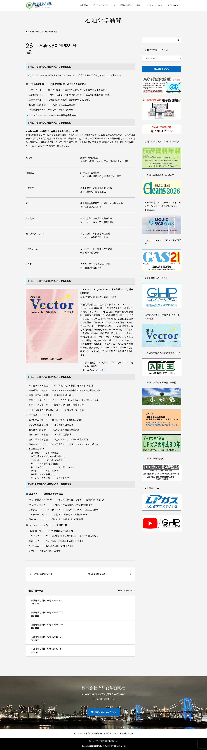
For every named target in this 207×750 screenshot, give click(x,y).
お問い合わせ (173, 5)
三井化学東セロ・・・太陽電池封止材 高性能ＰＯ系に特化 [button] (56, 84)
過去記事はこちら (161, 69)
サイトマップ (79, 733)
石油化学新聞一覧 (125, 590)
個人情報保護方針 (95, 733)
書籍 (138, 5)
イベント (149, 5)
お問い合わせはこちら (105, 712)
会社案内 (84, 5)
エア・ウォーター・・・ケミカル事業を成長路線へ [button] (52, 115)
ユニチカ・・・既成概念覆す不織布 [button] (44, 494)
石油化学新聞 (125, 5)
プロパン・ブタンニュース (104, 5)
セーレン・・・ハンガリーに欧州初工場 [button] (46, 525)
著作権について (112, 733)
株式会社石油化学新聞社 (103, 688)
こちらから (100, 370)
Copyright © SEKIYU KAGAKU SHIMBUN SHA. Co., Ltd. (103, 746)
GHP (160, 5)
